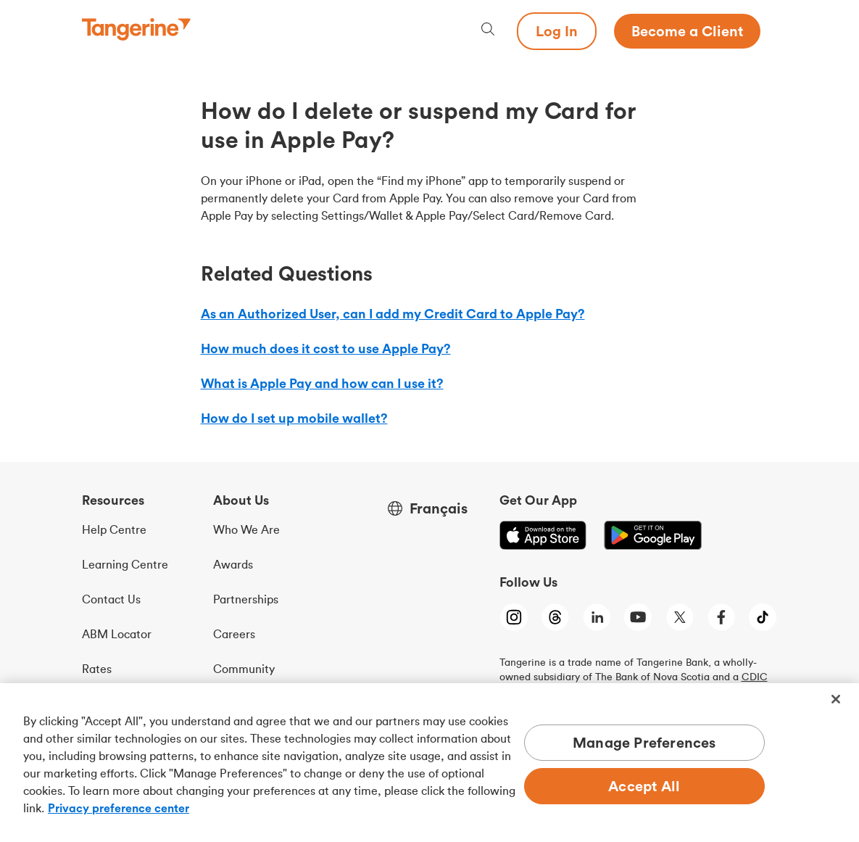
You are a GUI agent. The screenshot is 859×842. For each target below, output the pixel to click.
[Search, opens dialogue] (487, 31)
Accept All (644, 786)
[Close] (836, 699)
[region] (429, 762)
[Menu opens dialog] (769, 31)
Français (439, 508)
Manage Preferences (644, 742)
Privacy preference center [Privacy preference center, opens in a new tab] (118, 808)
